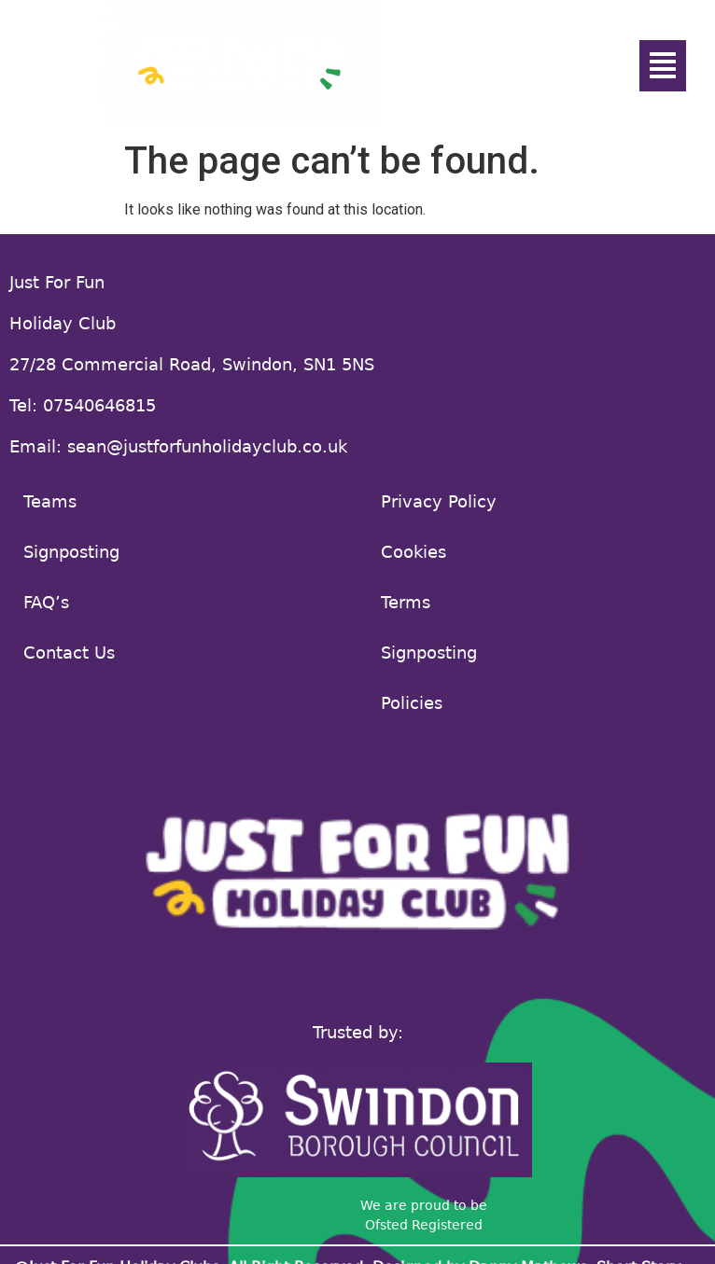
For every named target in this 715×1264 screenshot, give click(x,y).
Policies (411, 703)
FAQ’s (46, 602)
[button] (662, 65)
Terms (405, 602)
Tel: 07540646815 (82, 405)
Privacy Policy (439, 501)
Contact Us (69, 652)
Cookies (413, 552)
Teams (50, 501)
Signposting (71, 552)
